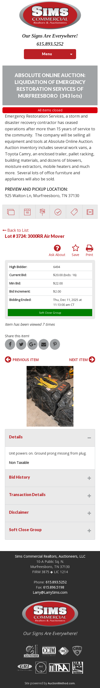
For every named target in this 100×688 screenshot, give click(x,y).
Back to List (15, 230)
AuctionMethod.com (61, 683)
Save (75, 250)
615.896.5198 (53, 587)
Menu (47, 54)
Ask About (57, 250)
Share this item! (17, 336)
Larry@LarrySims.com (50, 592)
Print (89, 250)
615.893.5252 (56, 582)
